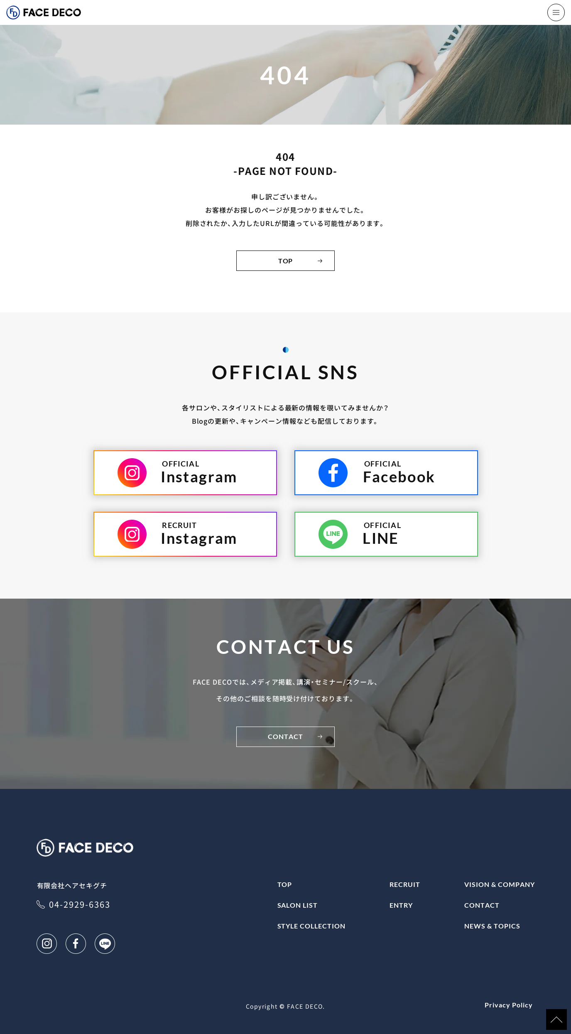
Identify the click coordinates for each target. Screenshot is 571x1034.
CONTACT (285, 736)
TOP (285, 261)
